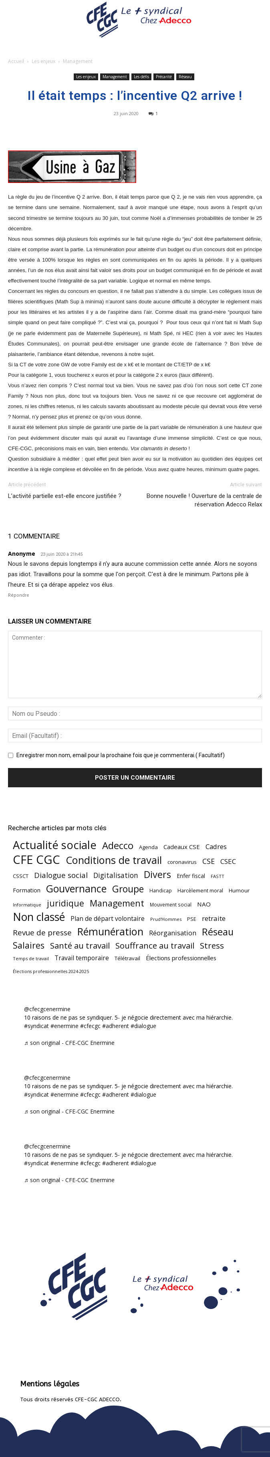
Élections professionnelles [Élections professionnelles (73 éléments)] (181, 958)
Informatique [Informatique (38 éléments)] (27, 905)
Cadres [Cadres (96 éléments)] (216, 846)
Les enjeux (43, 61)
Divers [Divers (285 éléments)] (157, 874)
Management (78, 61)
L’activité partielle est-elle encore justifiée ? (64, 496)
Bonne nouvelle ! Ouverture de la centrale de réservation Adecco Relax (204, 500)
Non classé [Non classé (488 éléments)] (39, 917)
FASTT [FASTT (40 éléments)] (217, 876)
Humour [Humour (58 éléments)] (239, 890)
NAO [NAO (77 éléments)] (204, 904)
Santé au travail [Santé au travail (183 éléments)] (80, 945)
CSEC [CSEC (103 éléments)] (228, 861)
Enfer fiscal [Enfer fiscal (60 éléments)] (191, 876)
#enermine (64, 1026)
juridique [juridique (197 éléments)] (65, 903)
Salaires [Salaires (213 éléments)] (28, 945)
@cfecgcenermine (47, 1009)
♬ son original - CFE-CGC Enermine (69, 1043)
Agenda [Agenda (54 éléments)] (148, 847)
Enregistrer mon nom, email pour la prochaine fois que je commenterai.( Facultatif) (120, 755)
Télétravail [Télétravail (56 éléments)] (127, 958)
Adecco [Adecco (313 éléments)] (117, 845)
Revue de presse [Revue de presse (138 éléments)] (42, 933)
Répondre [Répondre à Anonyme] (18, 595)
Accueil (16, 61)
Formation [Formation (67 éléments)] (26, 890)
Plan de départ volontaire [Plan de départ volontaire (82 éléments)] (108, 918)
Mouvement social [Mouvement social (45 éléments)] (170, 904)
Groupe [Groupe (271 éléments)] (128, 889)
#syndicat (36, 1026)
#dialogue (143, 1026)
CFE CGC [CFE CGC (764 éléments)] (36, 860)
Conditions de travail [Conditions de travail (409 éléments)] (114, 860)
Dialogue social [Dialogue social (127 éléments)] (61, 875)
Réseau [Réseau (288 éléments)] (218, 932)
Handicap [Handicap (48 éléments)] (160, 890)
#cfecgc (90, 1026)
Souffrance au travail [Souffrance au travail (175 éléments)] (154, 945)
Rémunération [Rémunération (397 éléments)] (110, 931)
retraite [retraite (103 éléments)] (214, 918)
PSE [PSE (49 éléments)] (191, 919)
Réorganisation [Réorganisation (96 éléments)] (172, 933)
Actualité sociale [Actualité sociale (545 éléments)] (55, 845)
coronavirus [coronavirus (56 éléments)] (182, 862)
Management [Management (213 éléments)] (117, 903)
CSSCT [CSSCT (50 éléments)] (20, 876)
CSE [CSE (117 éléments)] (208, 861)
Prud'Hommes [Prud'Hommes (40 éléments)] (165, 919)
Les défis (141, 76)
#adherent (115, 1026)
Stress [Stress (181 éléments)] (212, 945)
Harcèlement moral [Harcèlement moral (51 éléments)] (200, 890)
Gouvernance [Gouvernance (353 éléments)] (76, 888)
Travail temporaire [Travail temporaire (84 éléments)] (81, 958)
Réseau (185, 76)
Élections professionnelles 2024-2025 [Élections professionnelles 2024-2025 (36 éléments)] (51, 971)
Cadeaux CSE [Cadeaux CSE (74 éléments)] (181, 847)
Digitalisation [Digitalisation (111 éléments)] (115, 875)
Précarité (164, 76)
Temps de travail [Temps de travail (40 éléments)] (31, 958)
